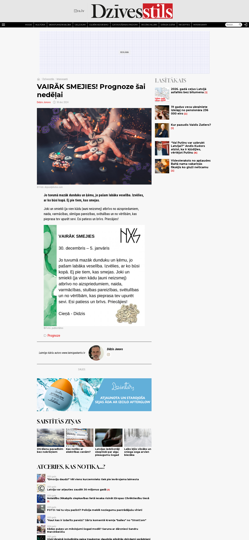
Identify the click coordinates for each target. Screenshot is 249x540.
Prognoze (52, 335)
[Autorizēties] (245, 24)
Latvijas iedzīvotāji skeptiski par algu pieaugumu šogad (107, 452)
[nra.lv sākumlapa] (79, 10)
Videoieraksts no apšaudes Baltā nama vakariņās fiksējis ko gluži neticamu (191, 164)
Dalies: (82, 369)
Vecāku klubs (149, 24)
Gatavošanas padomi (125, 24)
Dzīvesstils (48, 79)
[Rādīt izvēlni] (3, 24)
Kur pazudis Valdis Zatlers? (191, 124)
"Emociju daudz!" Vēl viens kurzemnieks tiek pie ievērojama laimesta (93, 479)
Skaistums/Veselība (60, 24)
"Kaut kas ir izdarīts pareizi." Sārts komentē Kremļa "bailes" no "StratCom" (96, 520)
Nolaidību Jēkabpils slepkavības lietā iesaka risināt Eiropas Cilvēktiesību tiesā (98, 498)
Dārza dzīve (168, 24)
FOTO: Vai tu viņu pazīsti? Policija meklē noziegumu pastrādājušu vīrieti (94, 510)
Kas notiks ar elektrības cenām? (78, 450)
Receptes (184, 24)
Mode (28, 24)
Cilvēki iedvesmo (99, 24)
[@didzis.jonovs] (108, 354)
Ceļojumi (80, 24)
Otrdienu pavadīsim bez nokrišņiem (50, 450)
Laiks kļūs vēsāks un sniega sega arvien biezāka (137, 452)
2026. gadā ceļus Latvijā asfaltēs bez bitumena (188, 90)
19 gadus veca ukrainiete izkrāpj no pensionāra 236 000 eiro (189, 110)
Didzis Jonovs (44, 102)
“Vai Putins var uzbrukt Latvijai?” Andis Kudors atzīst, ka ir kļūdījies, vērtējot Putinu (188, 147)
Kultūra (40, 24)
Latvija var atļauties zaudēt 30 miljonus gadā (76, 489)
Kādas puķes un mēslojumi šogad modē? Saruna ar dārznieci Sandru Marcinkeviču (92, 530)
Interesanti (200, 24)
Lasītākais (170, 80)
